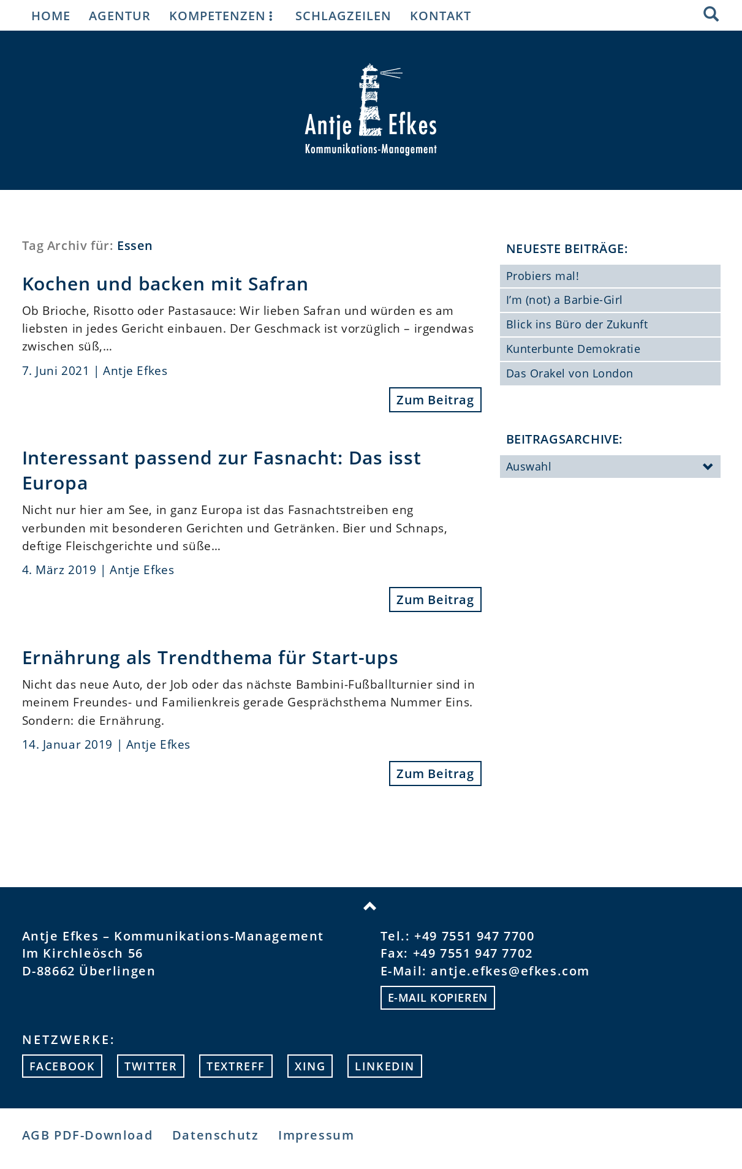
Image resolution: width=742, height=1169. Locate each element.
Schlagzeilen (343, 15)
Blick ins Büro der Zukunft (577, 324)
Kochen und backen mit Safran (165, 283)
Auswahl (610, 467)
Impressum (316, 1135)
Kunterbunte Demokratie (573, 348)
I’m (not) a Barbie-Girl (564, 299)
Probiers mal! (543, 275)
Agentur (120, 15)
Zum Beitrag (435, 400)
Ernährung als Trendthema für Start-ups (210, 657)
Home (50, 15)
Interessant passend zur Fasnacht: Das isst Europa (222, 469)
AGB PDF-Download (87, 1135)
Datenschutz (215, 1135)
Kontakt (440, 15)
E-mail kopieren (438, 997)
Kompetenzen (223, 15)
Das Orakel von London (570, 373)
